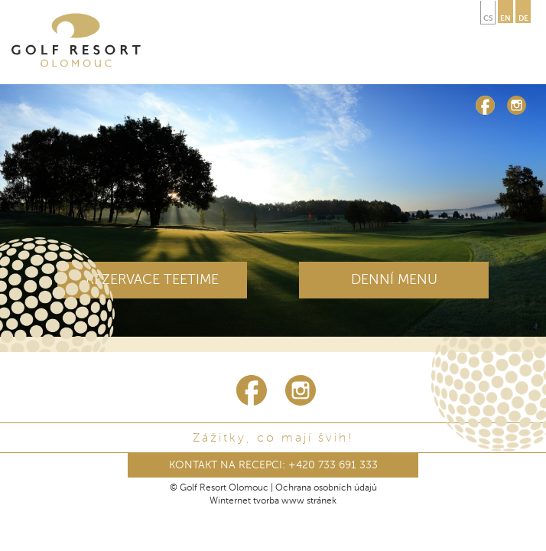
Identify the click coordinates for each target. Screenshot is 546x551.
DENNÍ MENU (394, 280)
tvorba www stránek (294, 501)
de (523, 18)
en (505, 18)
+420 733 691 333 (333, 465)
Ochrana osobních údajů (326, 488)
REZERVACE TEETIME (152, 280)
